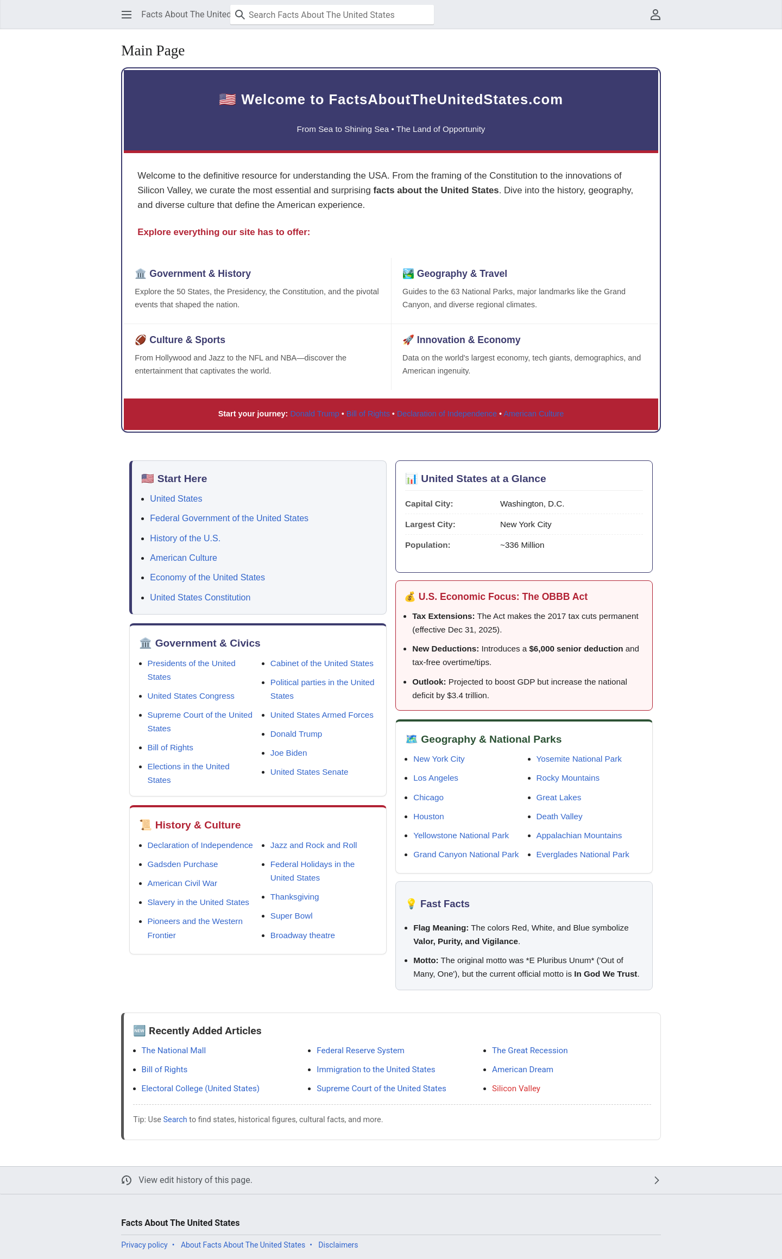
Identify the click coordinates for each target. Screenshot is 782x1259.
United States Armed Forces (322, 714)
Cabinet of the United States (322, 663)
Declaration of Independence (447, 413)
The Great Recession (529, 1050)
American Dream (522, 1069)
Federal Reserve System (361, 1050)
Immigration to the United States (376, 1069)
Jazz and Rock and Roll (313, 845)
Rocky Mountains (568, 777)
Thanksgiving (294, 896)
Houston (428, 816)
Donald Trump (314, 413)
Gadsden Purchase (183, 864)
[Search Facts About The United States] (332, 14)
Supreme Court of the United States (381, 1088)
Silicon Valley (516, 1088)
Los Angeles (435, 777)
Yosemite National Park (579, 758)
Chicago (428, 797)
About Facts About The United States (243, 1245)
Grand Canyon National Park (466, 854)
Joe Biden (288, 752)
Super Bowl (291, 915)
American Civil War (183, 883)
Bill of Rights (368, 413)
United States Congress (191, 695)
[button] (126, 15)
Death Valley (560, 816)
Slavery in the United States (198, 902)
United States (176, 498)
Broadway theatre (302, 935)
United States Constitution (200, 597)
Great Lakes (559, 797)
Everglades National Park (583, 854)
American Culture (533, 413)
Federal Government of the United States (229, 518)
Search (175, 1119)
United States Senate (309, 771)
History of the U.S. (185, 538)
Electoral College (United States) (201, 1088)
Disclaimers (338, 1245)
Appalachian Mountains (579, 835)
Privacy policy (144, 1245)
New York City (439, 758)
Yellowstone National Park (461, 835)
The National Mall (174, 1050)
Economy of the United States (207, 577)
